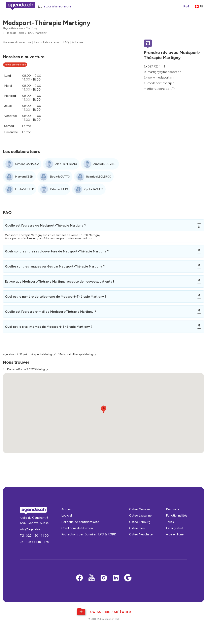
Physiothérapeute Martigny (20, 28)
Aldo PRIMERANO (66, 164)
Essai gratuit (174, 528)
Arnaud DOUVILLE (104, 164)
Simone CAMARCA (27, 164)
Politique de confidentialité (80, 522)
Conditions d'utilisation (77, 528)
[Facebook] (79, 578)
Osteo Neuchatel (141, 534)
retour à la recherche (57, 6)
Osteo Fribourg (139, 522)
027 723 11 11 (156, 66)
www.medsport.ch (161, 77)
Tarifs (170, 522)
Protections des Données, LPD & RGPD (88, 534)
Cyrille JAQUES (93, 189)
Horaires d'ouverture (17, 42)
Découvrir (172, 509)
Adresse (77, 42)
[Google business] (128, 578)
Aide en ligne (175, 534)
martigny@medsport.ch (164, 72)
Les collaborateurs (47, 42)
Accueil (66, 509)
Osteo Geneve (139, 509)
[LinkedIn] (116, 578)
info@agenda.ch (31, 529)
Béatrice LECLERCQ (98, 176)
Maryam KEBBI (24, 176)
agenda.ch (9, 354)
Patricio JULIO (59, 189)
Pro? (186, 6)
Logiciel (66, 515)
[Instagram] (104, 578)
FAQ (66, 42)
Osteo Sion (137, 528)
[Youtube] (92, 578)
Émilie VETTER (24, 189)
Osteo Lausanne (140, 515)
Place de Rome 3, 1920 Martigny (26, 33)
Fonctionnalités (176, 515)
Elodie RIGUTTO (60, 176)
